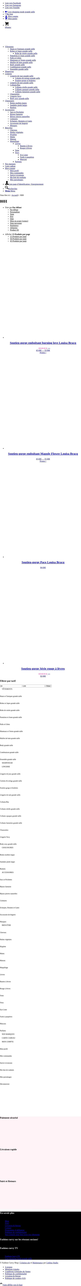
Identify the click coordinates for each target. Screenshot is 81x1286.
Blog (7, 1221)
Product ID (14, 230)
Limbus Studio (52, 1263)
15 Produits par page (18, 236)
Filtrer (48, 686)
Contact (8, 1228)
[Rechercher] (11, 189)
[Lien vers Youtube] (12, 8)
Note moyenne (16, 223)
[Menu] (10, 191)
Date (12, 219)
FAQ (7, 1223)
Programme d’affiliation (14, 1230)
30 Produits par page (18, 239)
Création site (25, 1263)
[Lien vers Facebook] (13, 3)
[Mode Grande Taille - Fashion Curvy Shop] (19, 42)
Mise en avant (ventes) (19, 221)
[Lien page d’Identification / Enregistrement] (24, 184)
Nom (12, 214)
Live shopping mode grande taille (18, 1258)
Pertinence (14, 225)
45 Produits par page (18, 241)
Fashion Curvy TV (12, 1256)
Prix (11, 216)
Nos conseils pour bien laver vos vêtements (22, 1235)
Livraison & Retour (13, 1226)
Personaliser (15, 212)
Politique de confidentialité (16, 1232)
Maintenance (37, 1263)
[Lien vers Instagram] (13, 5)
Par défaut (14, 210)
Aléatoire (14, 228)
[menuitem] (43, 12)
